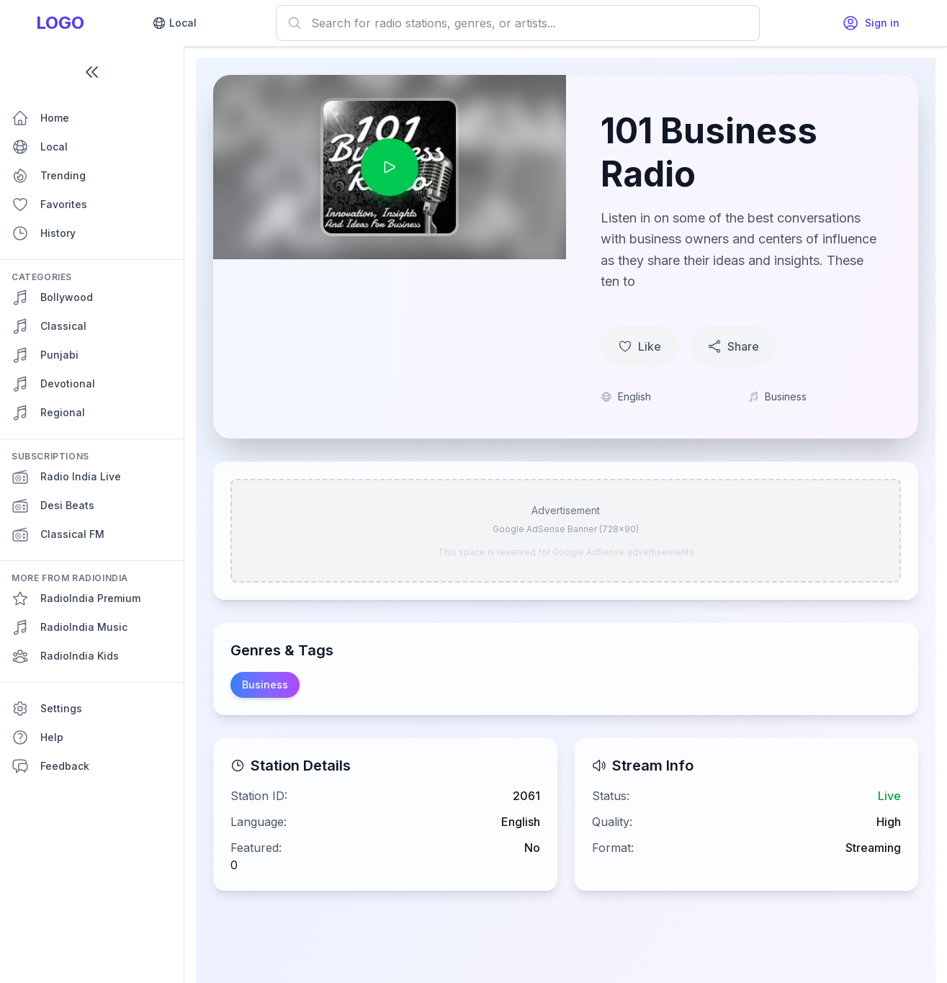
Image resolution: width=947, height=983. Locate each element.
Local (174, 23)
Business (265, 684)
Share (733, 346)
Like (639, 346)
